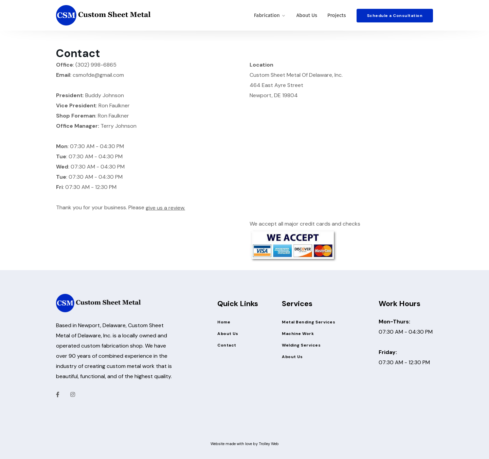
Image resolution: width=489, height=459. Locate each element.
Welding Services (301, 345)
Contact (226, 345)
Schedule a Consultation (395, 15)
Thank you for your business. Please (120, 208)
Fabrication (269, 15)
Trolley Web (269, 443)
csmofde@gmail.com (98, 74)
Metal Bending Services (308, 322)
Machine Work (298, 333)
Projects (336, 15)
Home (223, 322)
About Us (306, 15)
